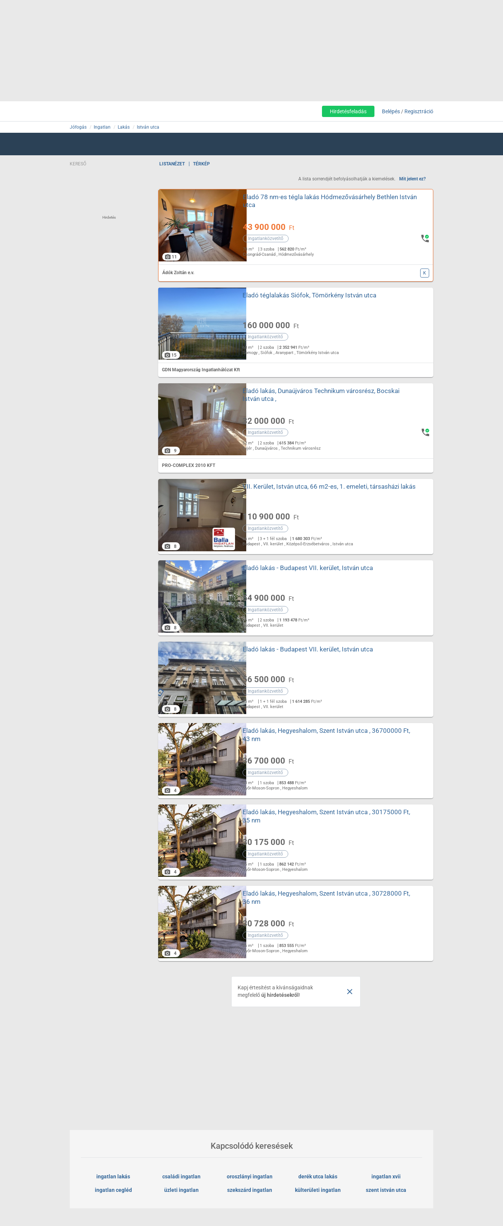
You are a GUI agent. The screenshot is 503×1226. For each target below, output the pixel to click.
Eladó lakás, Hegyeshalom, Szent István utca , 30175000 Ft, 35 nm (326, 816)
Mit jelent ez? (412, 179)
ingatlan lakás (113, 1176)
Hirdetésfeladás (348, 111)
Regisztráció (418, 111)
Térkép (201, 164)
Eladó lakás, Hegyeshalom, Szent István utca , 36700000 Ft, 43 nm (326, 734)
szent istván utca (386, 1190)
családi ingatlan (181, 1176)
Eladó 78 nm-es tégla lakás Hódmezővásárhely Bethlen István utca (320, 201)
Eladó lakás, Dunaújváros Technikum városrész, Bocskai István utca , (321, 394)
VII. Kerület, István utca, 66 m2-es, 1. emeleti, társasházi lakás (321, 490)
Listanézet (172, 164)
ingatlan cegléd (113, 1190)
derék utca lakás (317, 1176)
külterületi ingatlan (318, 1190)
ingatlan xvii (386, 1176)
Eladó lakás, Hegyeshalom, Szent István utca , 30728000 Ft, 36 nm (326, 897)
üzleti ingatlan (181, 1190)
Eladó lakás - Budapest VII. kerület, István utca (308, 568)
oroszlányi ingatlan (249, 1176)
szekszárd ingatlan (249, 1190)
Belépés (391, 111)
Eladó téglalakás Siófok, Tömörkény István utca (309, 295)
